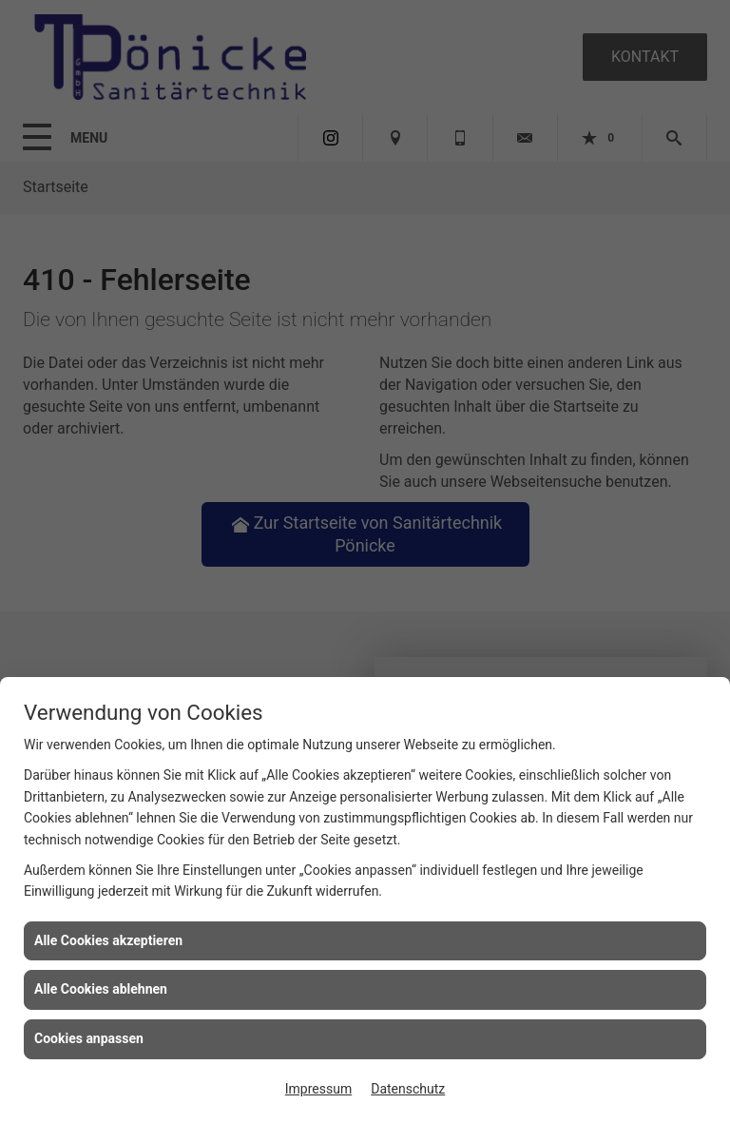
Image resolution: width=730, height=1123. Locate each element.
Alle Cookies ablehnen (100, 989)
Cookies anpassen (89, 1038)
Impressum (318, 1088)
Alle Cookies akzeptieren (108, 940)
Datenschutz (408, 1088)
